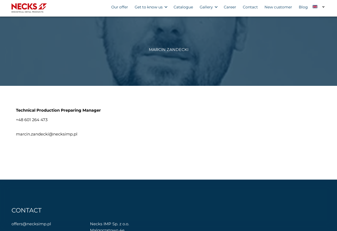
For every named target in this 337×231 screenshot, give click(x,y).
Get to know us (149, 7)
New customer (278, 7)
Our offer (119, 7)
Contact (250, 7)
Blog (303, 7)
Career (230, 7)
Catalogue (183, 7)
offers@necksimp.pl (31, 224)
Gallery (206, 7)
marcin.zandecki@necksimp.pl (46, 134)
